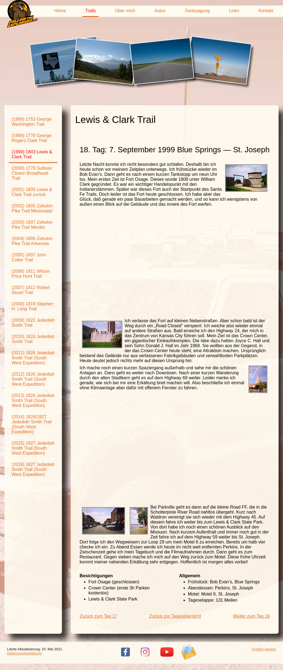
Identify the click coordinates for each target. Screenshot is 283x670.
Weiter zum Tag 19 (251, 616)
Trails (90, 10)
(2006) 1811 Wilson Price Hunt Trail (31, 274)
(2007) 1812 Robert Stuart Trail (31, 290)
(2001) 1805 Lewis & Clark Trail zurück (32, 192)
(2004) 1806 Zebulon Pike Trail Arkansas (32, 241)
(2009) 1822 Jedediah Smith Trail (33, 323)
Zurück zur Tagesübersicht (175, 616)
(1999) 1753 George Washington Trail (31, 122)
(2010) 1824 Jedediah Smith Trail (33, 339)
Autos (160, 10)
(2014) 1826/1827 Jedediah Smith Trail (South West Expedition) (32, 424)
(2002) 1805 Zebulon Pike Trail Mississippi (32, 208)
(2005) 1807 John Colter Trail (29, 257)
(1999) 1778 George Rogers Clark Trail (31, 138)
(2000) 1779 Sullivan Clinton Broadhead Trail (32, 173)
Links (234, 10)
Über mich (125, 10)
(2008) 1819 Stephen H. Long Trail (32, 306)
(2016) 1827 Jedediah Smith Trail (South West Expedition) (33, 469)
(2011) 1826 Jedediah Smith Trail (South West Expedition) (33, 358)
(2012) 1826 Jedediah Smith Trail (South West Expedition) (33, 379)
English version (264, 649)
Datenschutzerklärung (24, 653)
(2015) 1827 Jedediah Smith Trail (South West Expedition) (33, 448)
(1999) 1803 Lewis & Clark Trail (32, 154)
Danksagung (197, 10)
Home (60, 10)
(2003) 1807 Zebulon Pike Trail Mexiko (32, 225)
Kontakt (265, 10)
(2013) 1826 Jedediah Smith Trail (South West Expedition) (33, 400)
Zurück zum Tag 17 (98, 616)
